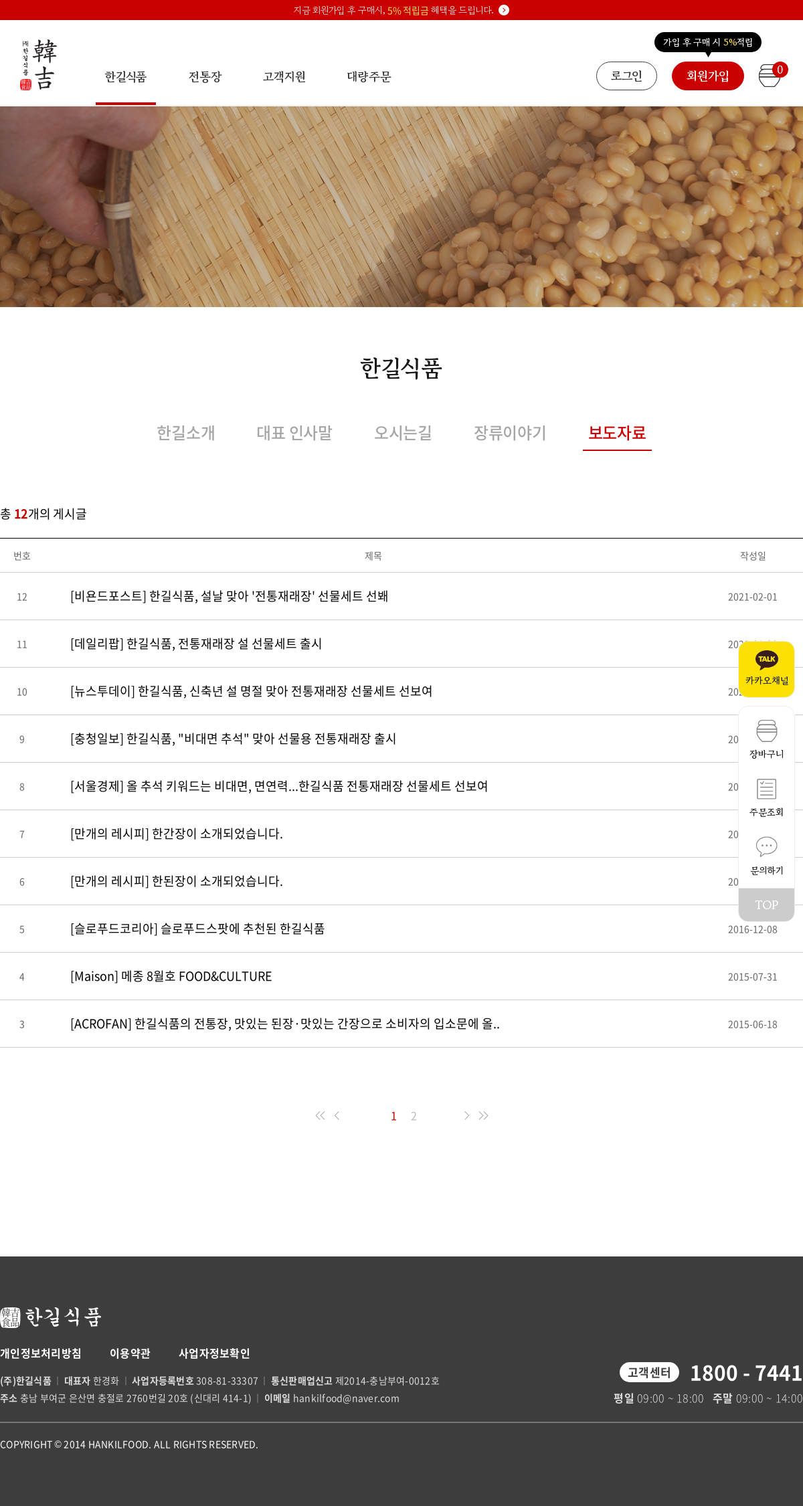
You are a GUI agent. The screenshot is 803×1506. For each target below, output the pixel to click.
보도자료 (617, 432)
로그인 (626, 75)
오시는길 (403, 432)
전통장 (205, 76)
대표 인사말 (294, 432)
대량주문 (369, 76)
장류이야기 (510, 432)
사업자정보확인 (214, 1353)
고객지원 (284, 76)
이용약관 (130, 1353)
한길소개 (186, 432)
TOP (766, 905)
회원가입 (708, 75)
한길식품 (126, 86)
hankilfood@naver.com (346, 1397)
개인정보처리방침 (41, 1353)
